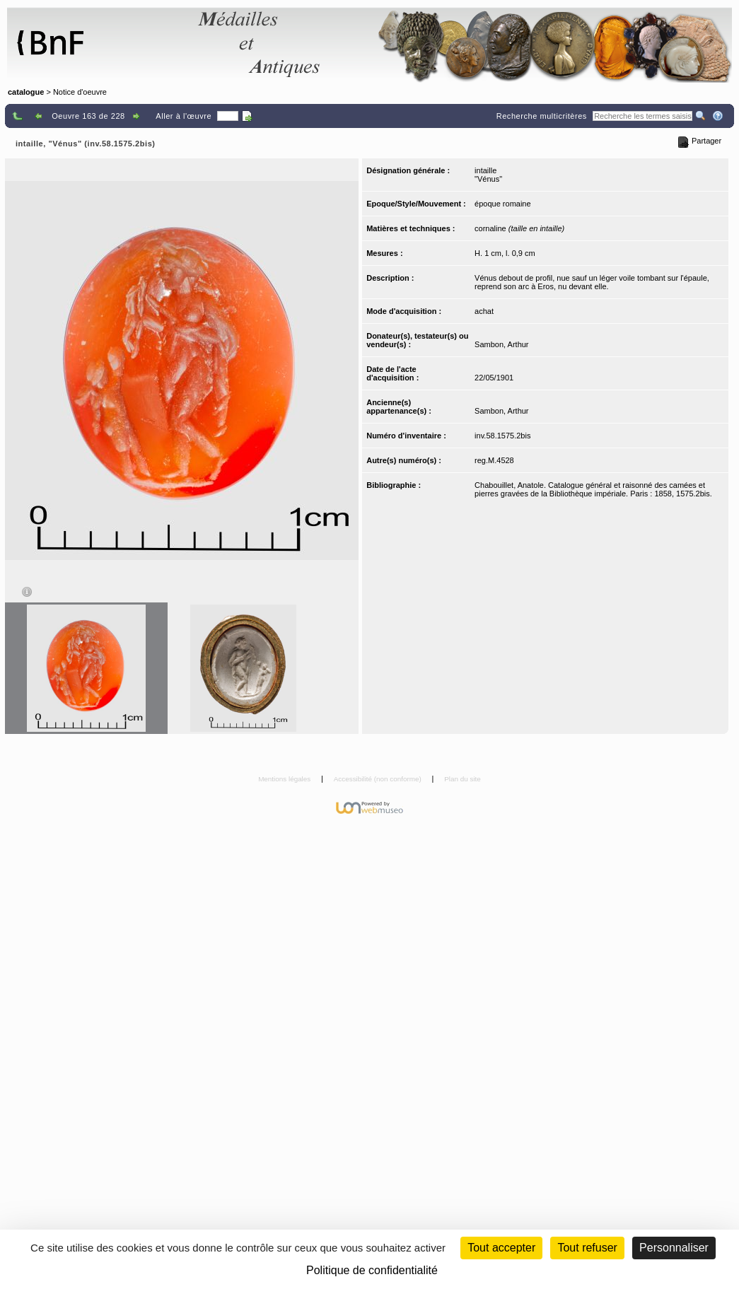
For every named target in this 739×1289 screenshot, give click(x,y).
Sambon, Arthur (501, 344)
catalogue (26, 92)
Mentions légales (285, 779)
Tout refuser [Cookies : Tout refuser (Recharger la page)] (587, 1248)
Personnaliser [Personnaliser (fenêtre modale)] (674, 1248)
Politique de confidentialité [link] (372, 1270)
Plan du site (462, 779)
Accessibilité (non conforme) (379, 779)
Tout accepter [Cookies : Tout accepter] (501, 1248)
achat (484, 311)
